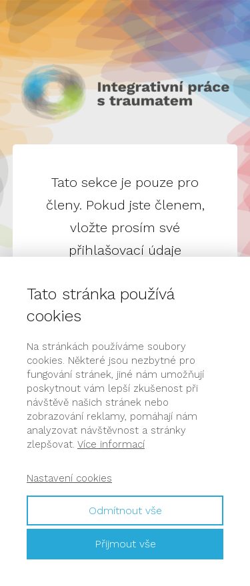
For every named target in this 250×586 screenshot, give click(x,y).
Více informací (111, 444)
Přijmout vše (125, 543)
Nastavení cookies (69, 478)
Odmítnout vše (125, 510)
